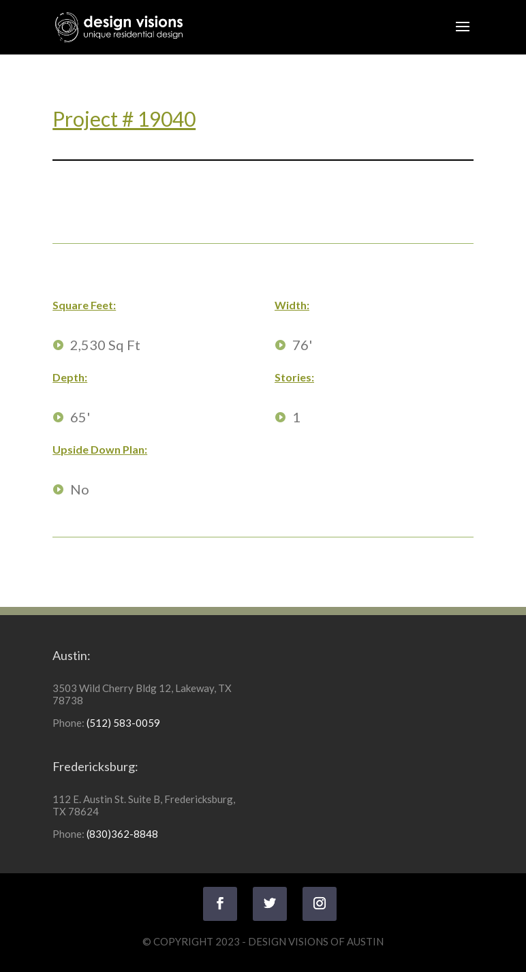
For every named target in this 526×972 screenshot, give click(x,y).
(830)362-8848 (122, 834)
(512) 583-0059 (123, 723)
